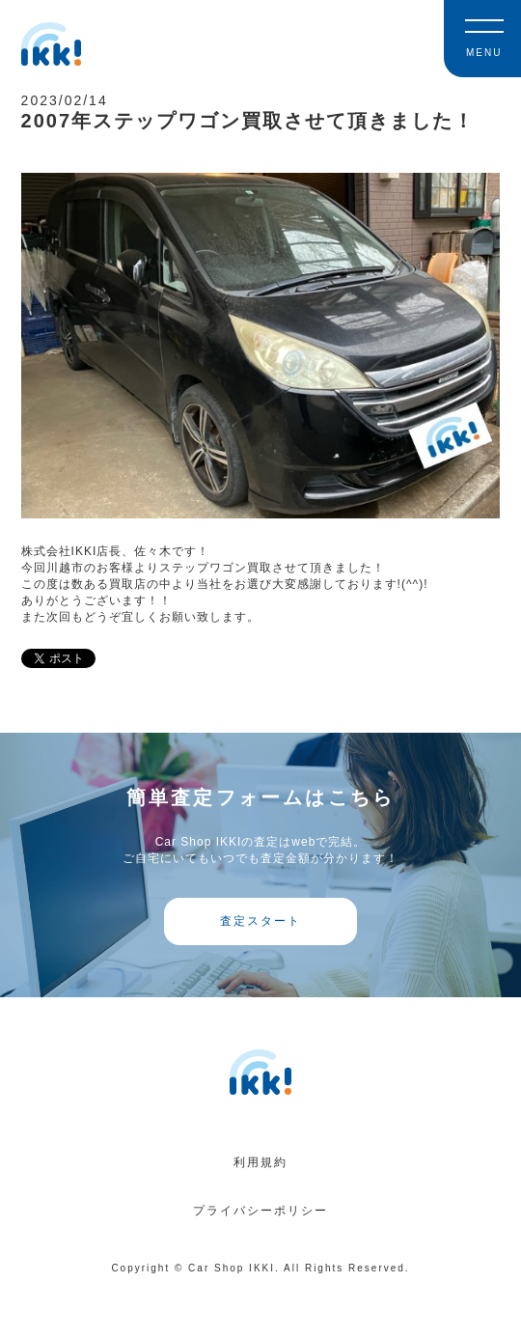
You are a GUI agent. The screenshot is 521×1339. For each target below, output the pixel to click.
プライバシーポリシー (260, 1210)
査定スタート (260, 921)
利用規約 (260, 1162)
